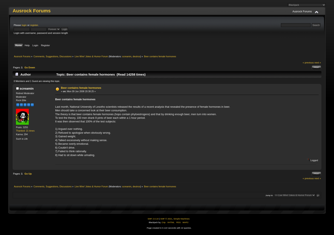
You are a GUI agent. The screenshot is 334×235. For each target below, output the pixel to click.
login (24, 25)
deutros (136, 56)
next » (317, 62)
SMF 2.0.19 (153, 219)
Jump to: (269, 195)
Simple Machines (181, 219)
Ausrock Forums (31, 10)
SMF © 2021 (166, 219)
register (34, 25)
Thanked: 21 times (25, 130)
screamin (126, 56)
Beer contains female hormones (81, 87)
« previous (308, 62)
